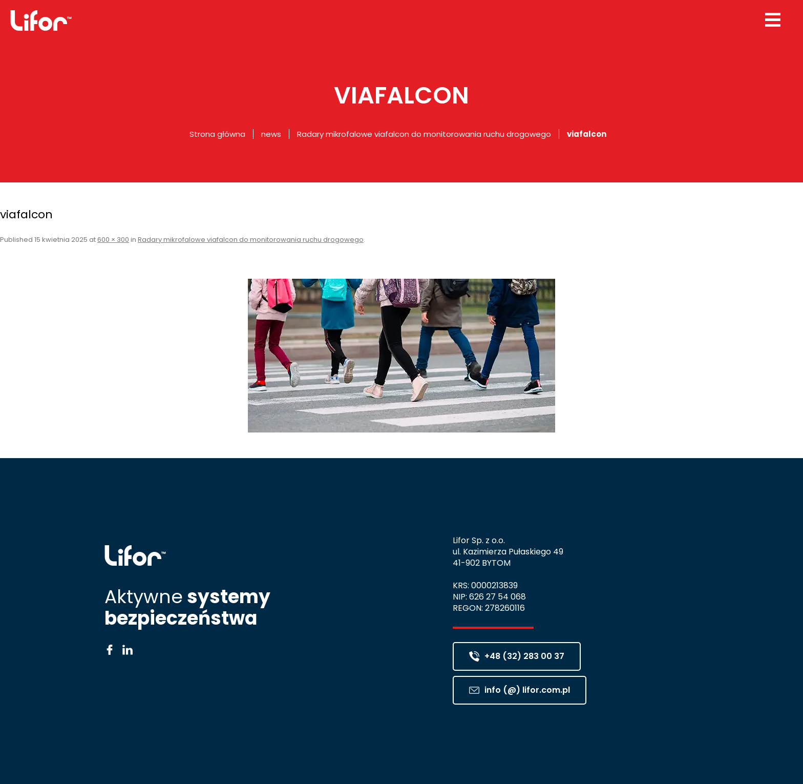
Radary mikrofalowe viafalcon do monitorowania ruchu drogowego (424, 134)
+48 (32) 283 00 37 (516, 656)
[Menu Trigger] (773, 19)
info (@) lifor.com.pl (519, 690)
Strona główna (217, 134)
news (271, 134)
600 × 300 (113, 239)
